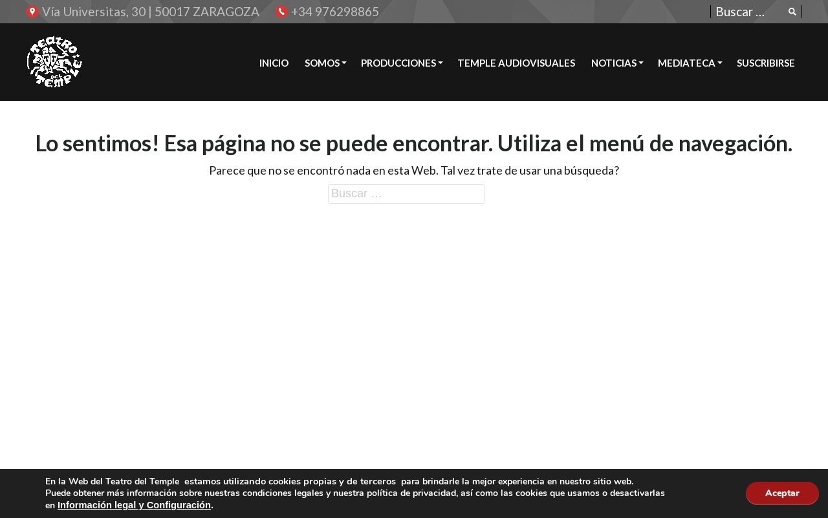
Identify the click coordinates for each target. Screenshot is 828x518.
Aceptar (782, 493)
